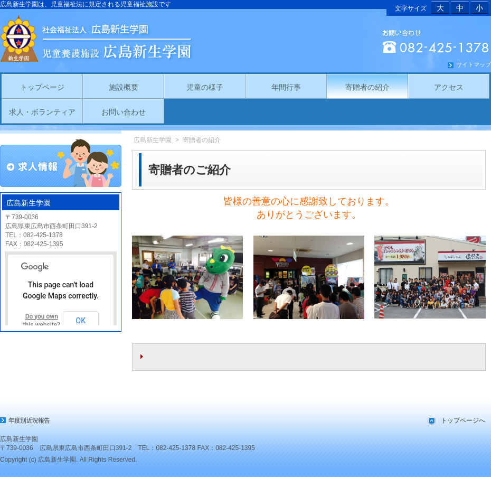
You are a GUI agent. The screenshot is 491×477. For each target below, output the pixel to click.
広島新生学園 (153, 140)
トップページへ (463, 420)
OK (81, 320)
